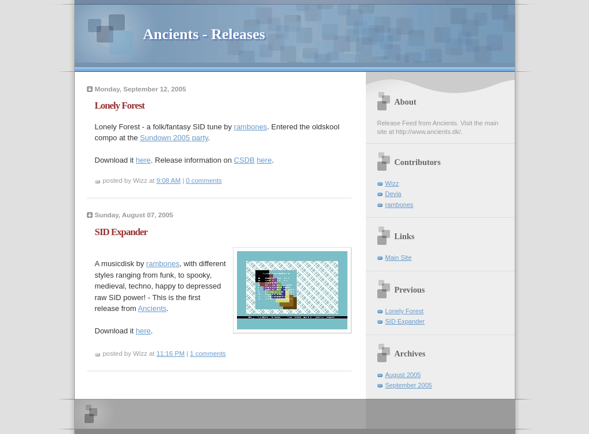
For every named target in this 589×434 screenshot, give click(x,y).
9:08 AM (168, 180)
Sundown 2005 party (174, 137)
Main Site (398, 257)
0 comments (203, 180)
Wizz (392, 183)
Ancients (152, 308)
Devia (393, 193)
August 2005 (403, 374)
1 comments (207, 353)
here (143, 160)
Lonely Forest (404, 311)
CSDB (244, 160)
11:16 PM (170, 353)
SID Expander (405, 321)
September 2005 (409, 385)
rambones (250, 126)
